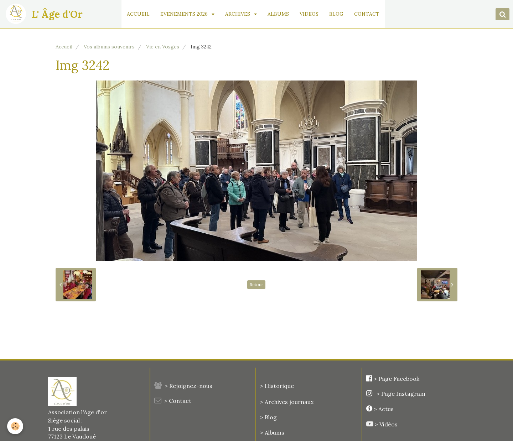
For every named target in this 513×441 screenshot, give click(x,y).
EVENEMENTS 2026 (184, 14)
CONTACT (366, 14)
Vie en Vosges (162, 46)
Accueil (64, 46)
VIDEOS (309, 14)
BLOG (336, 14)
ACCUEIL (138, 14)
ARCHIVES (238, 14)
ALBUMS (278, 14)
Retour (256, 284)
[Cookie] (15, 426)
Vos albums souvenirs (109, 46)
